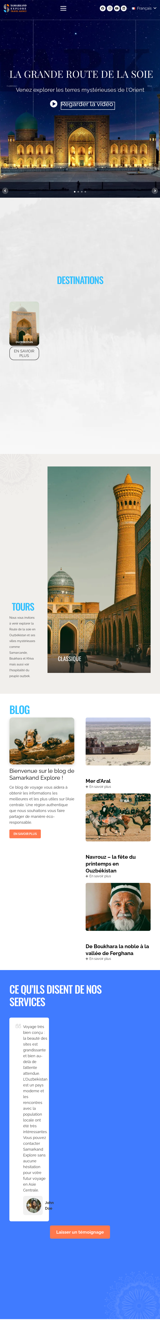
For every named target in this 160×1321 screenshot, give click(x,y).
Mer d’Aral (98, 781)
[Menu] (63, 8)
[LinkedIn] (124, 8)
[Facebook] (103, 8)
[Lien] (15, 8)
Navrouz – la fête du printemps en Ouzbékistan (111, 864)
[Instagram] (110, 8)
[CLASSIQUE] (99, 570)
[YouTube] (117, 8)
